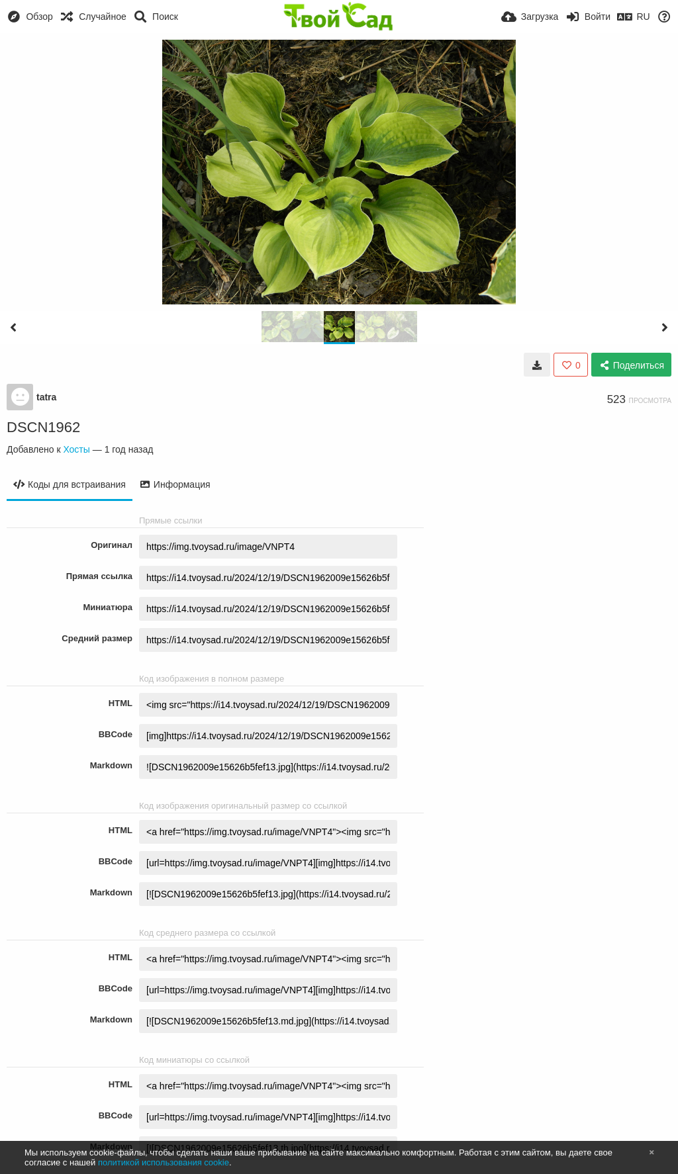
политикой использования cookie (163, 1162)
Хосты (76, 449)
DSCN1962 (43, 427)
